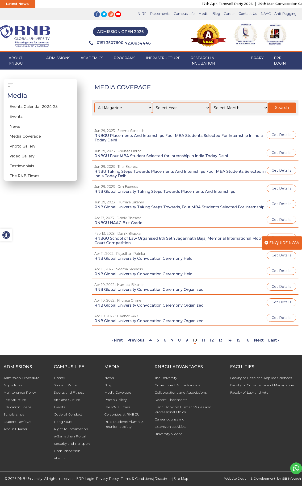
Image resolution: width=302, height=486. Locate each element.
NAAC (266, 14)
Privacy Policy (107, 479)
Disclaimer (163, 479)
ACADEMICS (92, 58)
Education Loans (17, 407)
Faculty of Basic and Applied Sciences (261, 378)
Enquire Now (281, 243)
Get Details (281, 135)
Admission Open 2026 (120, 31)
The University (166, 378)
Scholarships (14, 414)
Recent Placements (171, 400)
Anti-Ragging (285, 14)
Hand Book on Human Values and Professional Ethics (183, 409)
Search (282, 107)
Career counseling (170, 419)
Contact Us (248, 14)
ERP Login (280, 61)
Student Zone (65, 385)
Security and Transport (72, 443)
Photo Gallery (22, 146)
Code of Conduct (68, 414)
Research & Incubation (203, 61)
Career (229, 14)
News (14, 126)
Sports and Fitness (69, 392)
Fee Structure (15, 400)
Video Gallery (21, 156)
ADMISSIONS (58, 58)
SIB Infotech (291, 478)
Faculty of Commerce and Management (263, 385)
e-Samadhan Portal (70, 436)
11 (203, 340)
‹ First (117, 340)
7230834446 (138, 43)
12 (212, 340)
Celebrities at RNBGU (122, 414)
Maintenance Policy (20, 392)
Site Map (181, 479)
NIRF (142, 14)
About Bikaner (15, 429)
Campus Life (184, 14)
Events (16, 116)
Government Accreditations (177, 385)
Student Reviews (17, 422)
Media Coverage (25, 136)
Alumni (59, 458)
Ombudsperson (67, 451)
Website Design (236, 478)
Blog (216, 14)
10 (195, 340)
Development (264, 478)
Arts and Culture (67, 400)
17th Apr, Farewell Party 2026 (233, 4)
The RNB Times (24, 176)
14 (229, 340)
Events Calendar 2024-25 (33, 106)
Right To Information (71, 429)
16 (247, 340)
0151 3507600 (106, 43)
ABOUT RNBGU (16, 61)
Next (259, 340)
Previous (135, 340)
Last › (273, 340)
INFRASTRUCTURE (163, 58)
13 (220, 340)
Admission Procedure (21, 378)
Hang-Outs (63, 422)
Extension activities (170, 426)
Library (255, 58)
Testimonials (21, 166)
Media (203, 14)
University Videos (168, 434)
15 (238, 340)
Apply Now (13, 385)
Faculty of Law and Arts (249, 392)
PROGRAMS (124, 58)
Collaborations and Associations (181, 392)
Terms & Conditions (137, 479)
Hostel (59, 378)
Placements (160, 14)
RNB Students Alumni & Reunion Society (124, 424)
